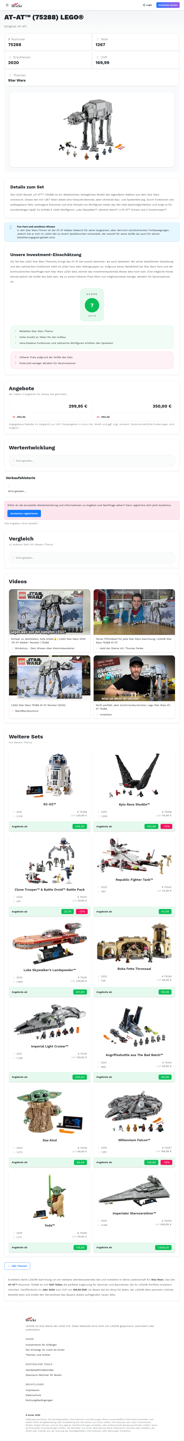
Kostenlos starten (168, 5)
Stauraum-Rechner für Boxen (44, 1375)
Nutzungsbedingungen (39, 1400)
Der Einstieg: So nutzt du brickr (45, 1349)
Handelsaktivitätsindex (40, 1369)
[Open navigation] (7, 5)
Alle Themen (17, 1265)
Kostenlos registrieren (24, 513)
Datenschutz (33, 1395)
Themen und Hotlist (38, 1354)
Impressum (33, 1390)
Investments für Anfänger (41, 1344)
